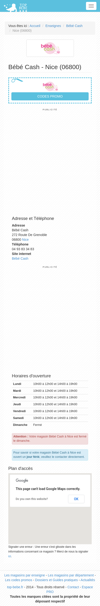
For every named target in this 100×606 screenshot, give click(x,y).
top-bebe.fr (15, 587)
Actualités (88, 580)
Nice (25, 239)
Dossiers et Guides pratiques (56, 580)
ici (9, 556)
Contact (73, 587)
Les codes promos (18, 580)
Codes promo (50, 96)
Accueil (35, 26)
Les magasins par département (71, 575)
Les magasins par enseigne (24, 575)
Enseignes (53, 26)
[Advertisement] (50, 161)
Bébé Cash (74, 26)
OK (76, 499)
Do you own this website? (32, 499)
